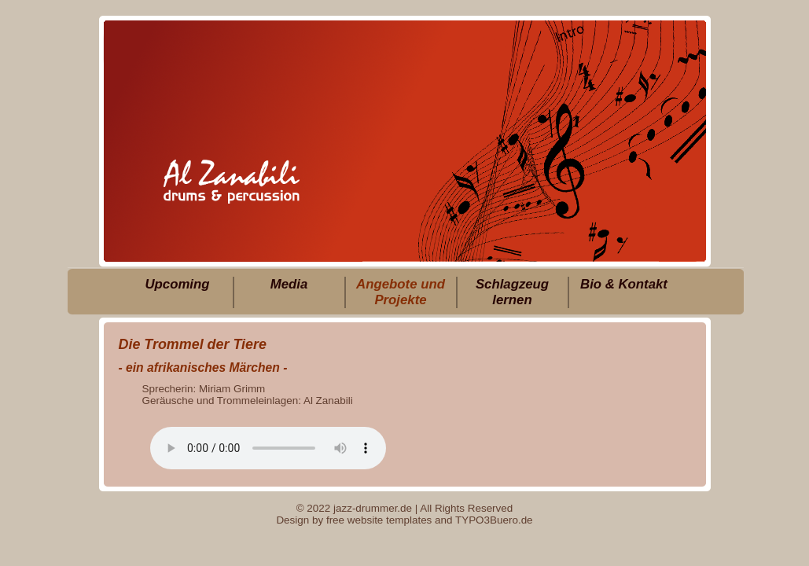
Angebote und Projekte (400, 292)
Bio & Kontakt (623, 284)
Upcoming (177, 284)
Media (289, 284)
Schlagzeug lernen (512, 292)
